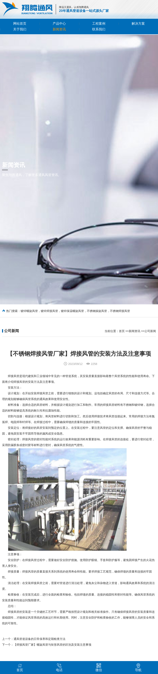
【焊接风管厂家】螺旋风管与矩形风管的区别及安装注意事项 (52, 655)
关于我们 (19, 29)
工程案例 (98, 23)
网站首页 (19, 23)
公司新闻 (150, 336)
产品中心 (59, 23)
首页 (122, 336)
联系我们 (98, 29)
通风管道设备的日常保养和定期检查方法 (39, 649)
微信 (98, 667)
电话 (59, 667)
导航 (138, 667)
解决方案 (138, 23)
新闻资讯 (59, 29)
